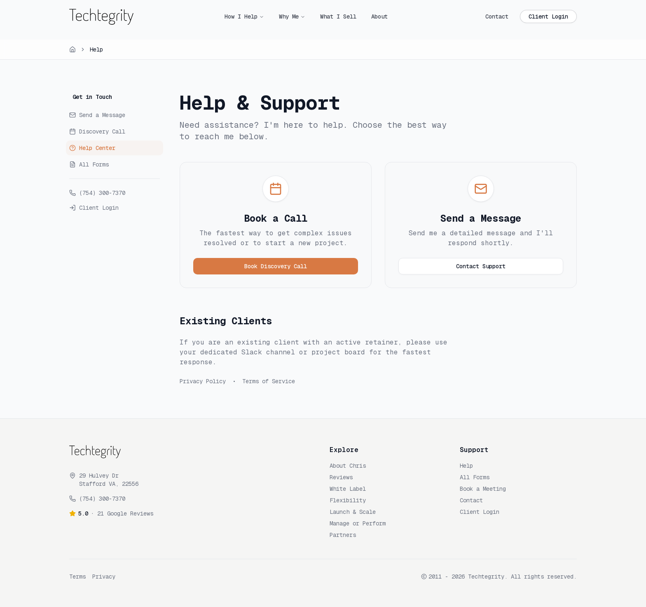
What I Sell (338, 16)
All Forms (474, 477)
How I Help (241, 16)
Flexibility (348, 500)
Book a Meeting (483, 488)
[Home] (72, 49)
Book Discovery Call (275, 266)
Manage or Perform (358, 523)
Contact (496, 16)
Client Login (548, 16)
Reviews (341, 477)
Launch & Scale (353, 512)
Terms (77, 576)
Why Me (289, 16)
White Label (348, 488)
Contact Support (481, 266)
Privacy (103, 576)
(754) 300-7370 (102, 498)
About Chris (348, 465)
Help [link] (96, 49)
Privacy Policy (203, 381)
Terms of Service (268, 381)
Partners (343, 535)
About (379, 16)
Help (466, 465)
